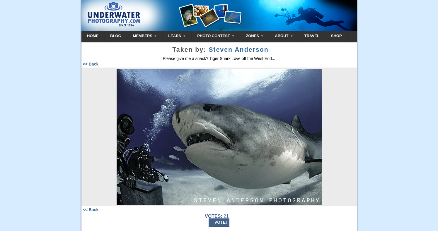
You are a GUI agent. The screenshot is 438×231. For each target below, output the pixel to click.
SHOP (336, 36)
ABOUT (283, 36)
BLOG (115, 36)
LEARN (176, 36)
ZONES (254, 36)
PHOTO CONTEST (215, 36)
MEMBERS (145, 36)
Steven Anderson (239, 49)
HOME (92, 36)
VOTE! (220, 222)
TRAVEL (311, 36)
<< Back (91, 64)
